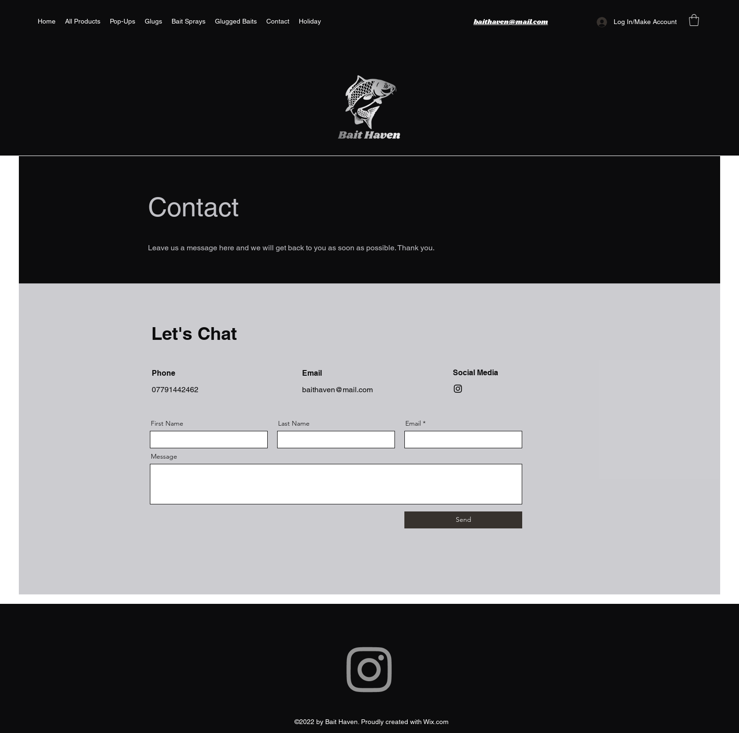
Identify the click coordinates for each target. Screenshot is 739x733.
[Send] (463, 519)
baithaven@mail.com (337, 389)
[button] (694, 20)
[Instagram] (457, 388)
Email (413, 423)
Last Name (294, 423)
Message (164, 456)
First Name (167, 423)
